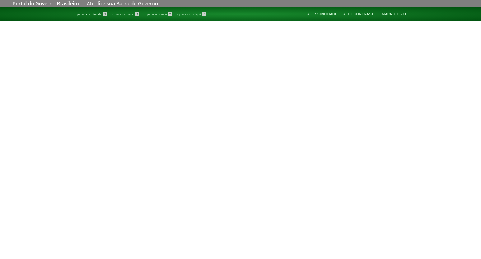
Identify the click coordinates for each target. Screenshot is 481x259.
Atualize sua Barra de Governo (122, 3)
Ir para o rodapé (191, 14)
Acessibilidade (322, 14)
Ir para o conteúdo (91, 14)
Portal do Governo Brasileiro (46, 3)
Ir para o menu (125, 14)
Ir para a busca (158, 14)
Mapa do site (394, 14)
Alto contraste (359, 14)
